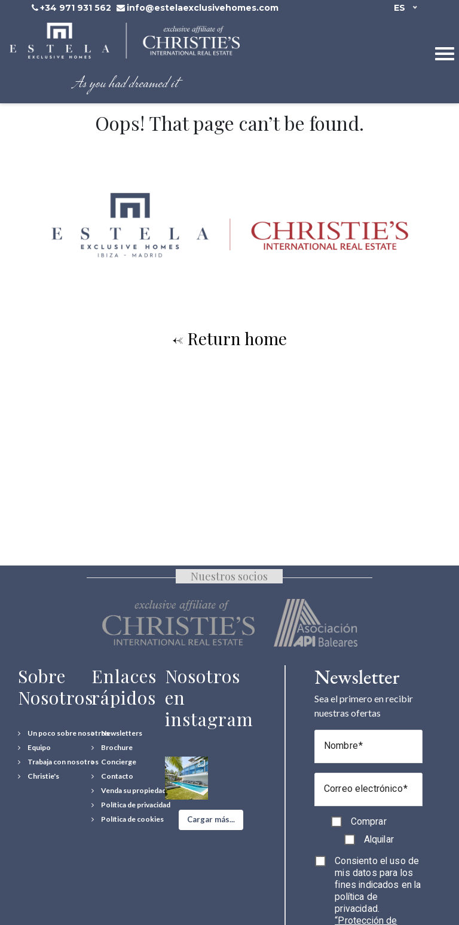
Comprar (369, 821)
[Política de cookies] (127, 819)
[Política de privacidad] (130, 805)
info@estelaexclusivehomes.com (203, 7)
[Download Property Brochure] (112, 747)
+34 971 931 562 (75, 7)
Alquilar (379, 839)
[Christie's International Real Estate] (38, 776)
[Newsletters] (116, 733)
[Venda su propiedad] (128, 790)
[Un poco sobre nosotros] (63, 733)
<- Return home (229, 338)
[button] (211, 820)
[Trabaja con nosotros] (58, 762)
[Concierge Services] (113, 762)
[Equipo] (34, 747)
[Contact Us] (112, 776)
